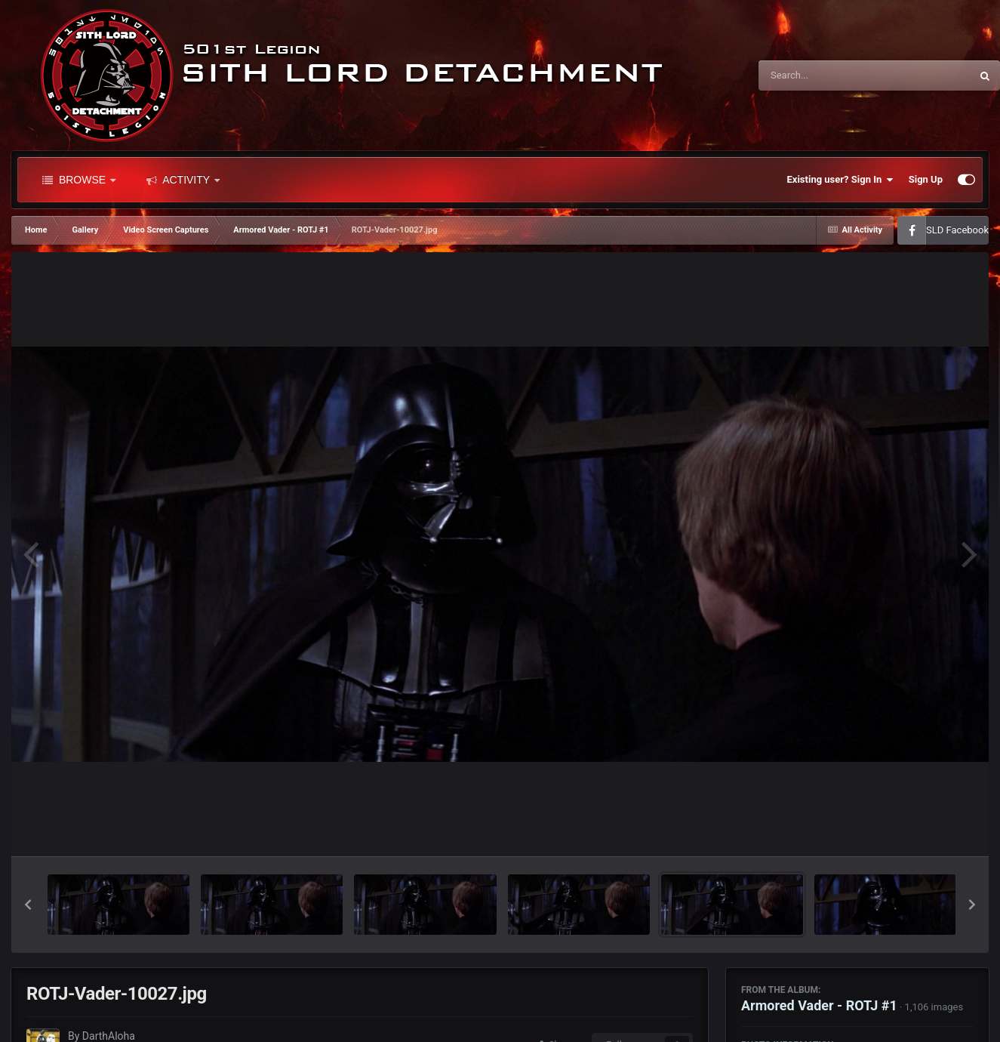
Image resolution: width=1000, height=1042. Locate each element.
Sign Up (926, 179)
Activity (183, 179)
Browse (79, 179)
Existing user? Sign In (840, 179)
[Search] (826, 75)
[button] (28, 904)
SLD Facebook (957, 230)
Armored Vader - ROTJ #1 (819, 1005)
